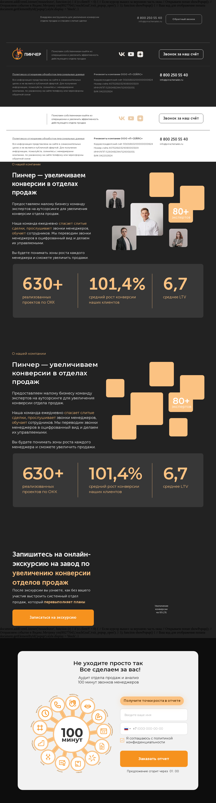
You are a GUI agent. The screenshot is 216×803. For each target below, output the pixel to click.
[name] (154, 77)
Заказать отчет (153, 759)
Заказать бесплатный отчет (154, 121)
